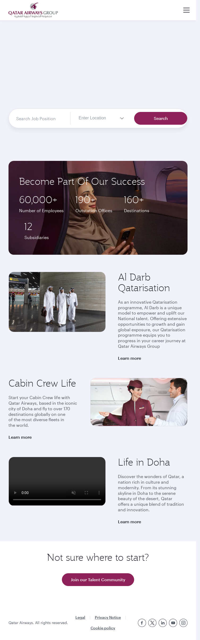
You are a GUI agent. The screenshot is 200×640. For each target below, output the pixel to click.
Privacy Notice (108, 617)
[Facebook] (142, 623)
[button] (186, 10)
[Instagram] (183, 623)
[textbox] (96, 118)
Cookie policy (103, 628)
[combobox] (38, 118)
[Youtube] (173, 623)
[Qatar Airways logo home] (33, 10)
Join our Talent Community (98, 579)
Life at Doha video (57, 481)
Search (161, 118)
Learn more (129, 358)
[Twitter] (152, 623)
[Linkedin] (163, 623)
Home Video (98, 69)
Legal (80, 617)
